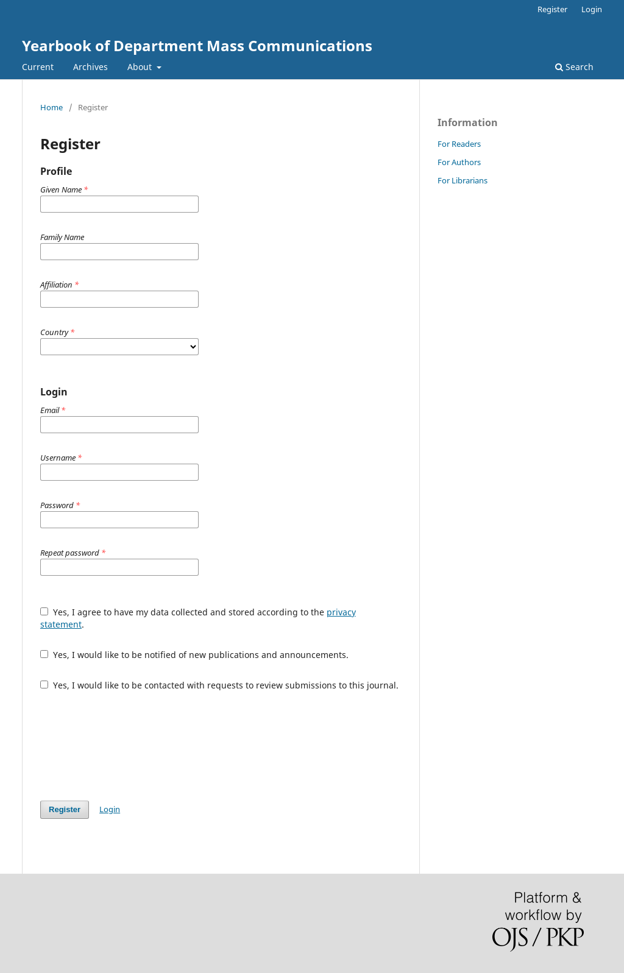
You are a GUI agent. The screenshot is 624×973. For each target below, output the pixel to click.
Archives (90, 67)
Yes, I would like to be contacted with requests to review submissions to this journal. (219, 685)
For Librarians (463, 180)
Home (51, 107)
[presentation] (132, 746)
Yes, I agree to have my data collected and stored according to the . (198, 618)
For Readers (459, 143)
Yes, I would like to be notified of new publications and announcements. (194, 654)
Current (38, 67)
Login (591, 9)
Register (552, 9)
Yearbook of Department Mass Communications (197, 45)
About (140, 67)
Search (574, 67)
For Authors (459, 162)
